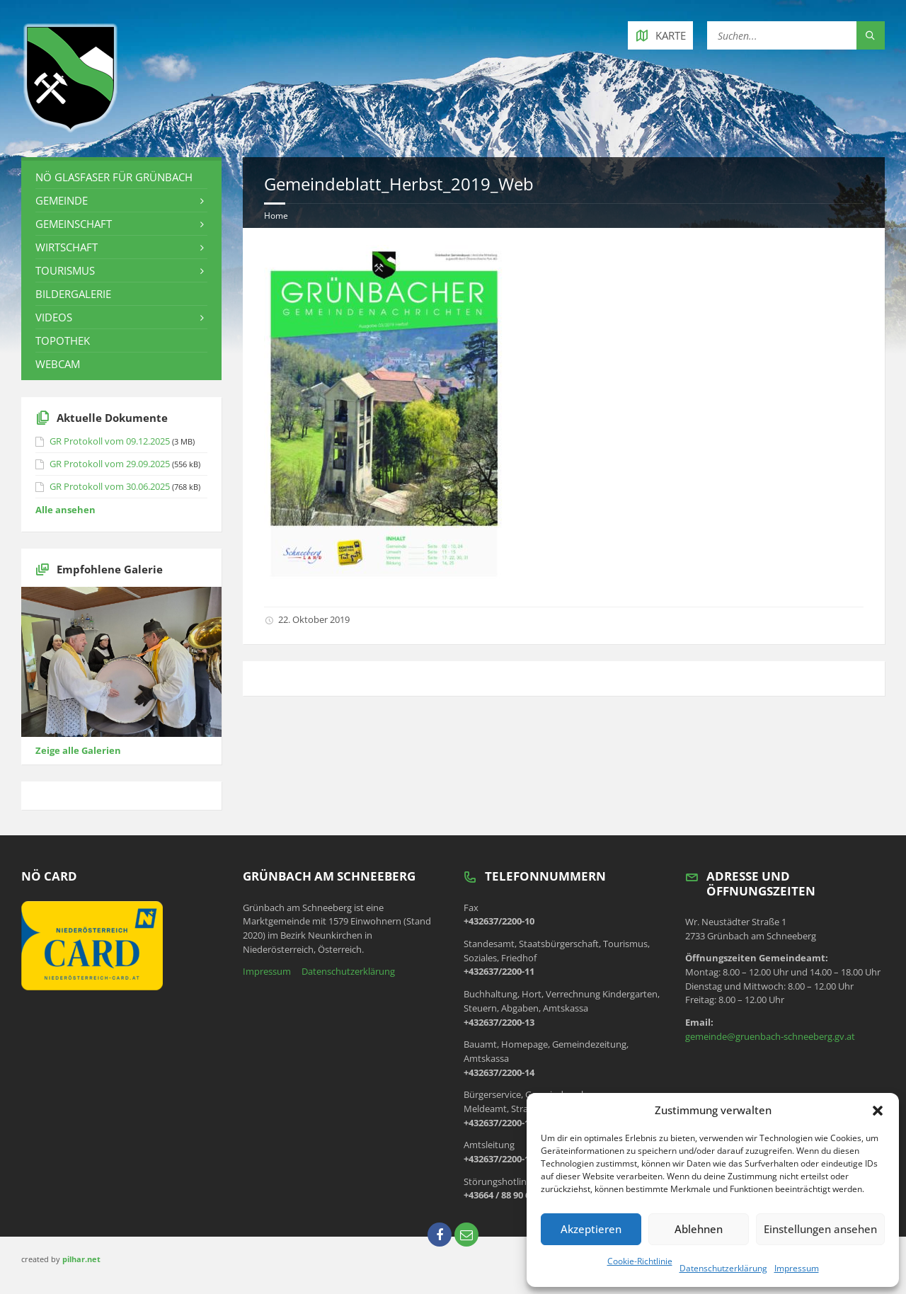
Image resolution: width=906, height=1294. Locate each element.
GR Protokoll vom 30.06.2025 (110, 486)
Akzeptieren (591, 1229)
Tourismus (65, 270)
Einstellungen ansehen (820, 1229)
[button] (878, 1111)
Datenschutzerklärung (723, 1268)
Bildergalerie (73, 294)
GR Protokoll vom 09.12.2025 (110, 441)
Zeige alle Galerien (78, 750)
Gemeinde (61, 200)
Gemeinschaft (73, 224)
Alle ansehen (65, 509)
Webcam (57, 364)
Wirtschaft (66, 247)
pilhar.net (81, 1259)
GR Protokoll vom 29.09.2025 (110, 463)
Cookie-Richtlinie (639, 1261)
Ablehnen (699, 1229)
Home (276, 216)
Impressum (796, 1268)
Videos (53, 317)
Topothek (62, 340)
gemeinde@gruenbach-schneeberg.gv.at (770, 1036)
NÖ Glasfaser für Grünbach (114, 177)
